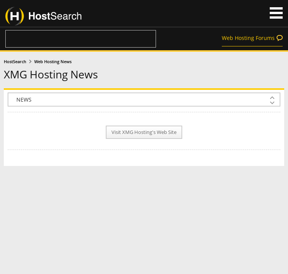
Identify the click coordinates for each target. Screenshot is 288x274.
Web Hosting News (53, 62)
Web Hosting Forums (248, 37)
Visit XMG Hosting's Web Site (144, 132)
